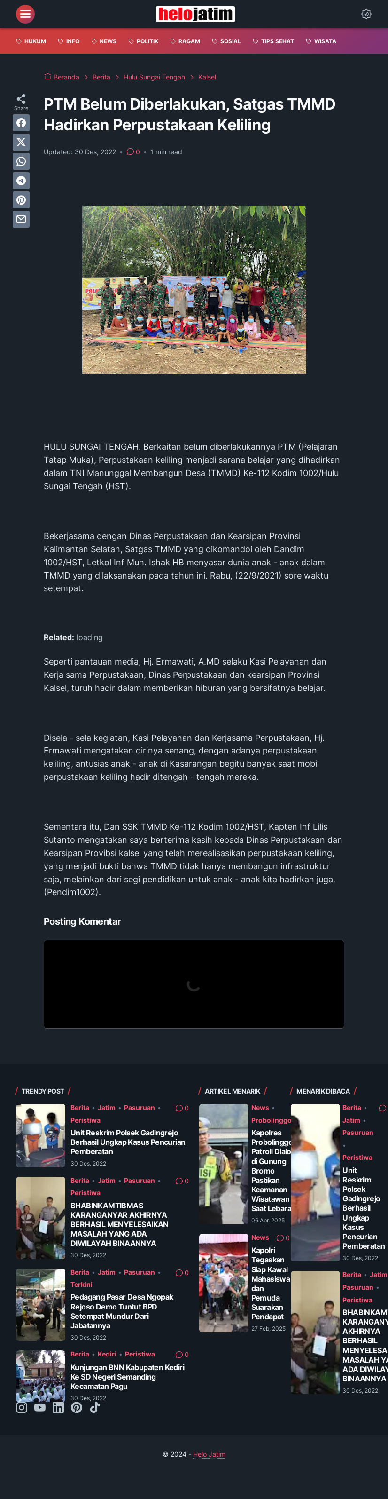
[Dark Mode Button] (366, 14)
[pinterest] (21, 199)
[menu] (25, 14)
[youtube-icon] (40, 1408)
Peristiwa (85, 1120)
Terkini (81, 1284)
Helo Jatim (209, 1454)
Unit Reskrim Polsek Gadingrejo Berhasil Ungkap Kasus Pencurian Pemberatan (127, 1142)
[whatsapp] (21, 161)
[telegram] (21, 180)
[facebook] (21, 122)
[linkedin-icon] (58, 1408)
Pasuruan (139, 1107)
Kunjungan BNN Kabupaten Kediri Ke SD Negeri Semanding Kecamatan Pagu (127, 1377)
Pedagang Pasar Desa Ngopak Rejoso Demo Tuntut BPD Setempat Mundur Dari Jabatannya (121, 1311)
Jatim (107, 1107)
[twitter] (21, 142)
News (260, 1107)
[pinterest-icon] (76, 1408)
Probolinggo (271, 1120)
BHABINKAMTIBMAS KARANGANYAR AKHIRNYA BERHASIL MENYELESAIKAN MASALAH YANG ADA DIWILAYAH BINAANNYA (119, 1224)
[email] (21, 219)
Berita (79, 1107)
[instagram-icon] (21, 1408)
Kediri (107, 1354)
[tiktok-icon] (95, 1408)
